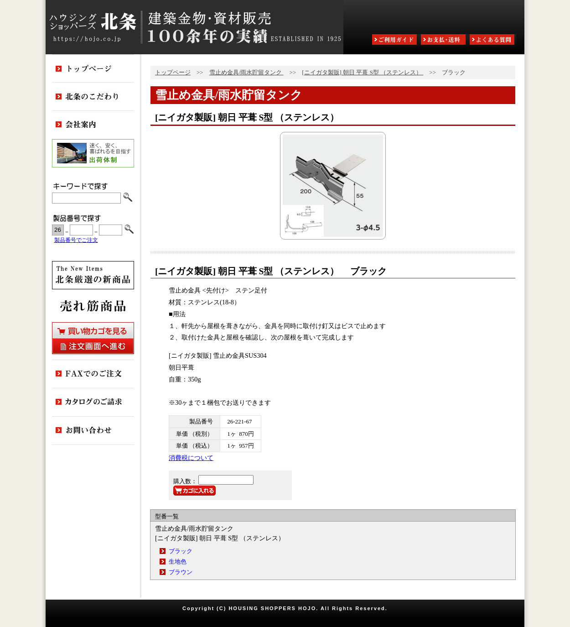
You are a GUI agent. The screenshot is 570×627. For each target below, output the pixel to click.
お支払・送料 (444, 40)
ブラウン (180, 572)
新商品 (93, 275)
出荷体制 (93, 153)
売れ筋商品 (93, 306)
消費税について (191, 457)
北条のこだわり (93, 97)
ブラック (180, 551)
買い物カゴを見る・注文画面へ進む (93, 338)
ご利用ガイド (395, 40)
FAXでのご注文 (93, 374)
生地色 (178, 561)
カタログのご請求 (93, 402)
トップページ (173, 72)
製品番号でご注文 (76, 240)
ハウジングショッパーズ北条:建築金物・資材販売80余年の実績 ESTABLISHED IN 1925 (194, 27)
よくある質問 (493, 40)
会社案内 (93, 125)
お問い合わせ (93, 431)
